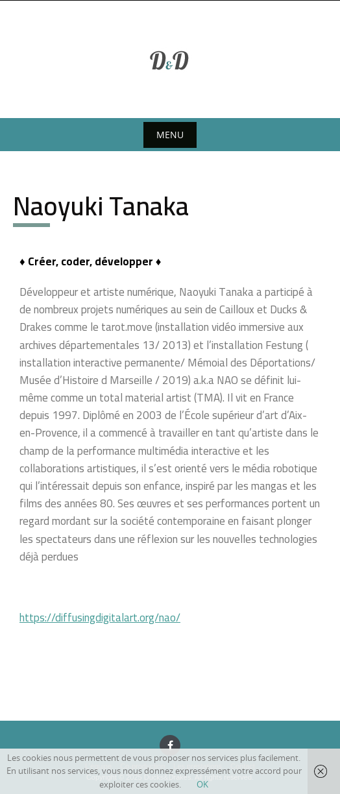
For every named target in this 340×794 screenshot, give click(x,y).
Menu (170, 134)
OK (202, 784)
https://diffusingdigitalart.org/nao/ (99, 617)
